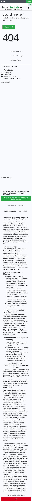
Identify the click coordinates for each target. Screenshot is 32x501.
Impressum (21, 205)
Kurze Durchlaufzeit (17, 51)
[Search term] (14, 4)
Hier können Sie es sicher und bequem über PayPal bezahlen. (16, 198)
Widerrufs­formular (11, 205)
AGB (19, 211)
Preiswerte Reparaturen (17, 60)
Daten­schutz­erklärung (10, 211)
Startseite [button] (8, 27)
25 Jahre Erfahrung (17, 56)
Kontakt (25, 211)
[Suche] (30, 4)
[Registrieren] (4, 1)
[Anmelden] (2, 1)
